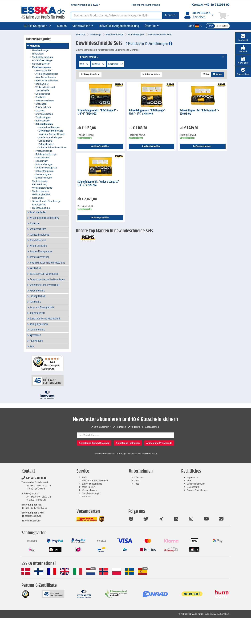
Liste (206, 74)
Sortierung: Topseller (90, 74)
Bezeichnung (115, 64)
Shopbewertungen (91, 493)
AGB (189, 480)
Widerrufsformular (196, 483)
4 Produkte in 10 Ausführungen (149, 44)
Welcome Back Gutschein (95, 480)
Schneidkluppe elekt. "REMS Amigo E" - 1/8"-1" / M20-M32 (97, 112)
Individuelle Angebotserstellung (119, 25)
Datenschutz (193, 487)
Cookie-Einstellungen (197, 490)
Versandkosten (89, 490)
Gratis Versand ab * (85, 5)
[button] (243, 49)
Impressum (192, 477)
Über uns (139, 477)
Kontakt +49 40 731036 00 (211, 4)
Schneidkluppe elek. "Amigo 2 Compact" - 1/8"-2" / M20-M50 (98, 183)
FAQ (84, 477)
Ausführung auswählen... (100, 146)
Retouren (86, 496)
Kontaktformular (31, 520)
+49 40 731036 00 (34, 478)
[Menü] (61, 357)
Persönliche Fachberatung (146, 5)
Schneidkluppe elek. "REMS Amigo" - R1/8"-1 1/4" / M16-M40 (147, 112)
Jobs (136, 483)
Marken (62, 25)
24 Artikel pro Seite (151, 74)
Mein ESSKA (88, 487)
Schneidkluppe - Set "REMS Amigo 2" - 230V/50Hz (199, 112)
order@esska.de (31, 516)
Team (137, 480)
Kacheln (217, 74)
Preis (84, 64)
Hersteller (98, 64)
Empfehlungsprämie (92, 483)
